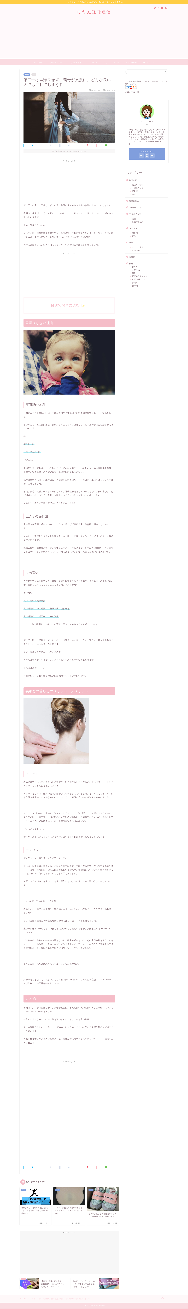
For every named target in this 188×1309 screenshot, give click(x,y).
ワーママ (133, 229)
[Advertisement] (94, 40)
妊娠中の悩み (138, 222)
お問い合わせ (131, 63)
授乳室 (135, 192)
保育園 (116, 63)
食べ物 (135, 286)
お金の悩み (134, 201)
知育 (105, 63)
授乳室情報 (38, 63)
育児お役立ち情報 (140, 277)
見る (84, 306)
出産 (134, 219)
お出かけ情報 (138, 185)
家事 (131, 243)
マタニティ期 (135, 214)
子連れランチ (138, 189)
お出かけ (133, 180)
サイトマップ (148, 63)
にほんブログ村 (132, 93)
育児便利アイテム (56, 63)
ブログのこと (135, 208)
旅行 (134, 195)
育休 (134, 237)
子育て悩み (92, 63)
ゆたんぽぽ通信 (94, 12)
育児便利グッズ (139, 280)
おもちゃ (136, 267)
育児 (131, 264)
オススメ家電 (138, 248)
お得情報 (136, 251)
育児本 (135, 283)
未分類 (27, 75)
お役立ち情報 (75, 63)
